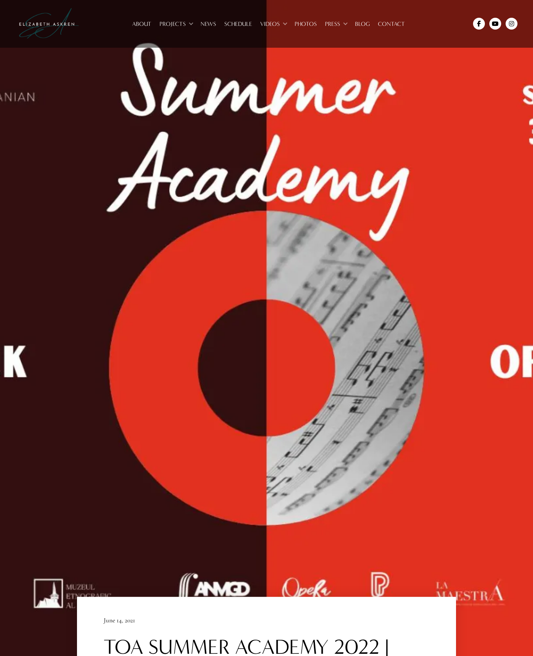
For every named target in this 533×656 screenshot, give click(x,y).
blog (362, 23)
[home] (48, 24)
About (141, 23)
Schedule (238, 23)
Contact (391, 23)
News (208, 23)
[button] (176, 24)
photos (306, 23)
